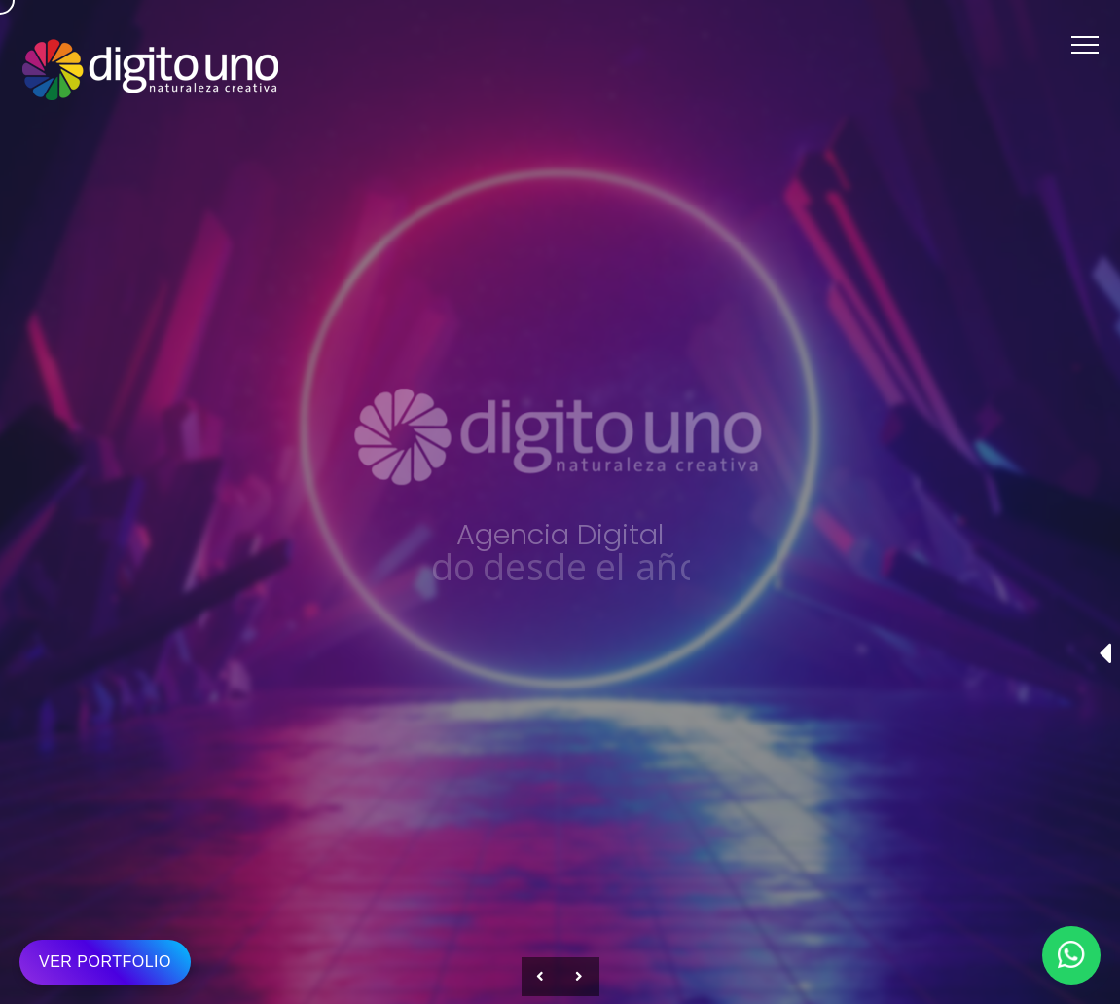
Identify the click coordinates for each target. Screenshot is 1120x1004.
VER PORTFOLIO (105, 961)
